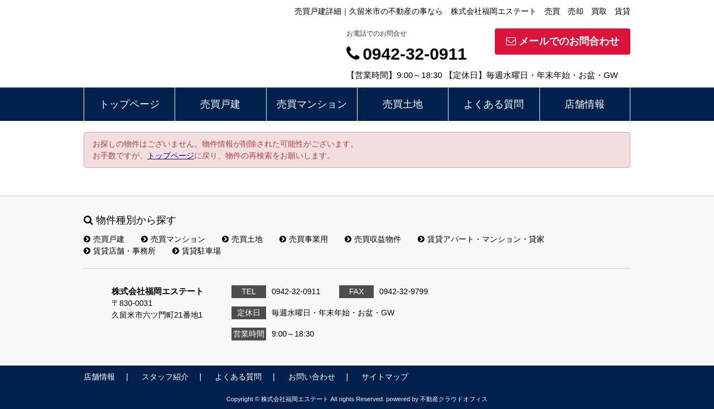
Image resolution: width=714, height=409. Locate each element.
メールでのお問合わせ (562, 41)
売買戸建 (220, 104)
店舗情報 (585, 104)
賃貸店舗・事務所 (120, 250)
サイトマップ (384, 376)
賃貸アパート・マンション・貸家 (481, 239)
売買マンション (312, 104)
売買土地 (403, 104)
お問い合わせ (311, 376)
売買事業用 (303, 239)
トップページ (129, 104)
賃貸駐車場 (196, 250)
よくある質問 (494, 104)
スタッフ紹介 (165, 376)
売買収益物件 (373, 239)
